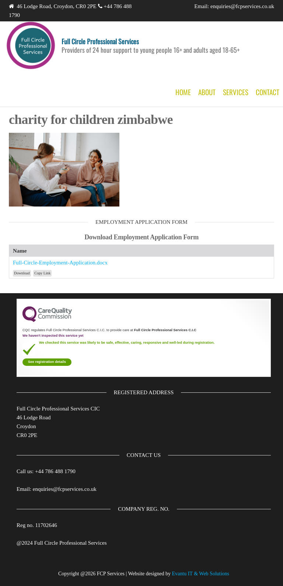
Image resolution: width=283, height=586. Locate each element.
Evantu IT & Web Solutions (200, 573)
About (207, 92)
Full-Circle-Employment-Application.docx (60, 263)
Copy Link (42, 273)
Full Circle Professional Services (100, 41)
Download (21, 273)
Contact (267, 92)
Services (235, 92)
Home (183, 92)
